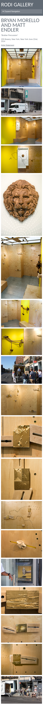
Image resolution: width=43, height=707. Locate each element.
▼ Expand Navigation (11, 11)
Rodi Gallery (17, 4)
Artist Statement (7, 45)
